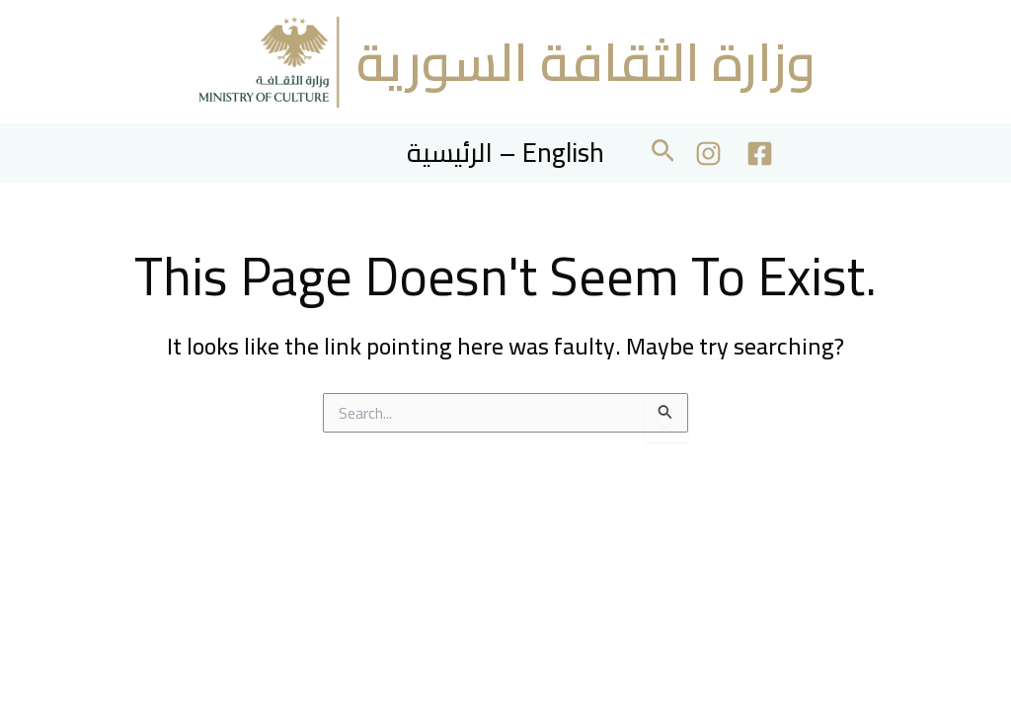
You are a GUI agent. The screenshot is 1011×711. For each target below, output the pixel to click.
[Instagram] (708, 153)
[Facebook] (759, 153)
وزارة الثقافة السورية (586, 62)
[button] (663, 153)
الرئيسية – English (505, 152)
